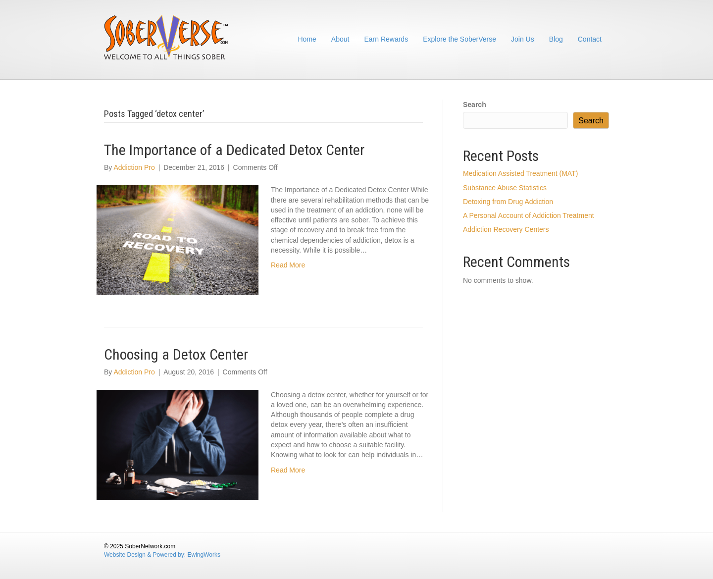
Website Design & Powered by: (146, 554)
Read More (288, 265)
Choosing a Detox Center (176, 354)
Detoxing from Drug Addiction (508, 202)
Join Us (522, 39)
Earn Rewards (386, 39)
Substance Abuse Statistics (505, 188)
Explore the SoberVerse (459, 39)
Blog (556, 39)
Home (307, 39)
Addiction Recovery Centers (506, 229)
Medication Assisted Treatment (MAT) (520, 173)
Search (474, 104)
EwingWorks (204, 554)
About (340, 39)
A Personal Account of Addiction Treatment (528, 215)
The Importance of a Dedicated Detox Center (234, 149)
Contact (590, 39)
